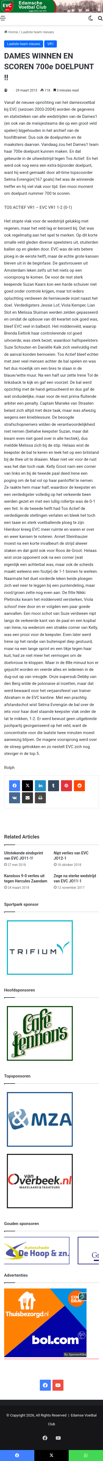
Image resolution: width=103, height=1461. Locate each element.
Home (11, 32)
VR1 (50, 44)
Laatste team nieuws (37, 32)
